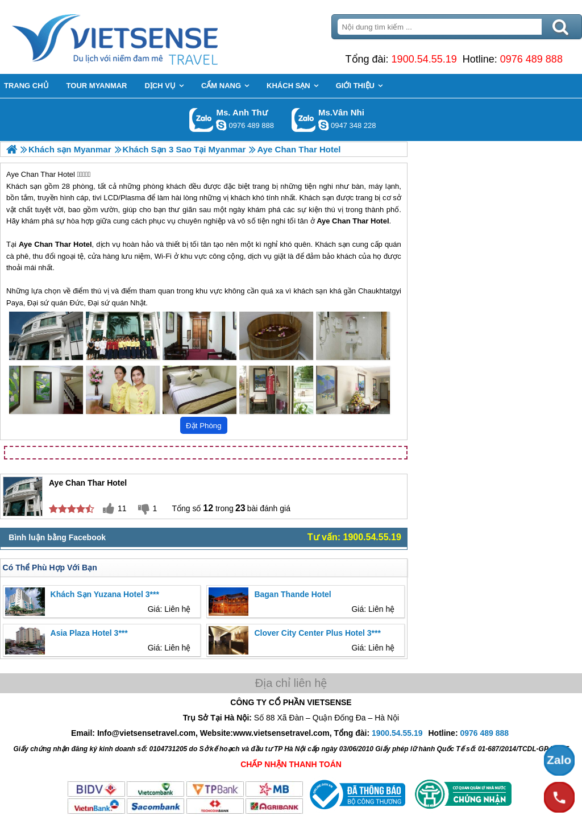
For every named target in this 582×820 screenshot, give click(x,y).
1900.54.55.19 (424, 59)
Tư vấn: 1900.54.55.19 (354, 537)
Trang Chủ (143, 37)
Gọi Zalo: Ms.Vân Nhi (304, 119)
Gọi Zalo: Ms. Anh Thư (201, 119)
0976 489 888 (531, 59)
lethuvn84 (221, 125)
